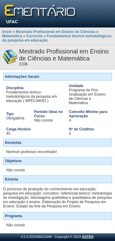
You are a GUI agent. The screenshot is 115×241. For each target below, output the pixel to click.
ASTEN (87, 237)
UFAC (12, 21)
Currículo (34, 36)
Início (7, 32)
